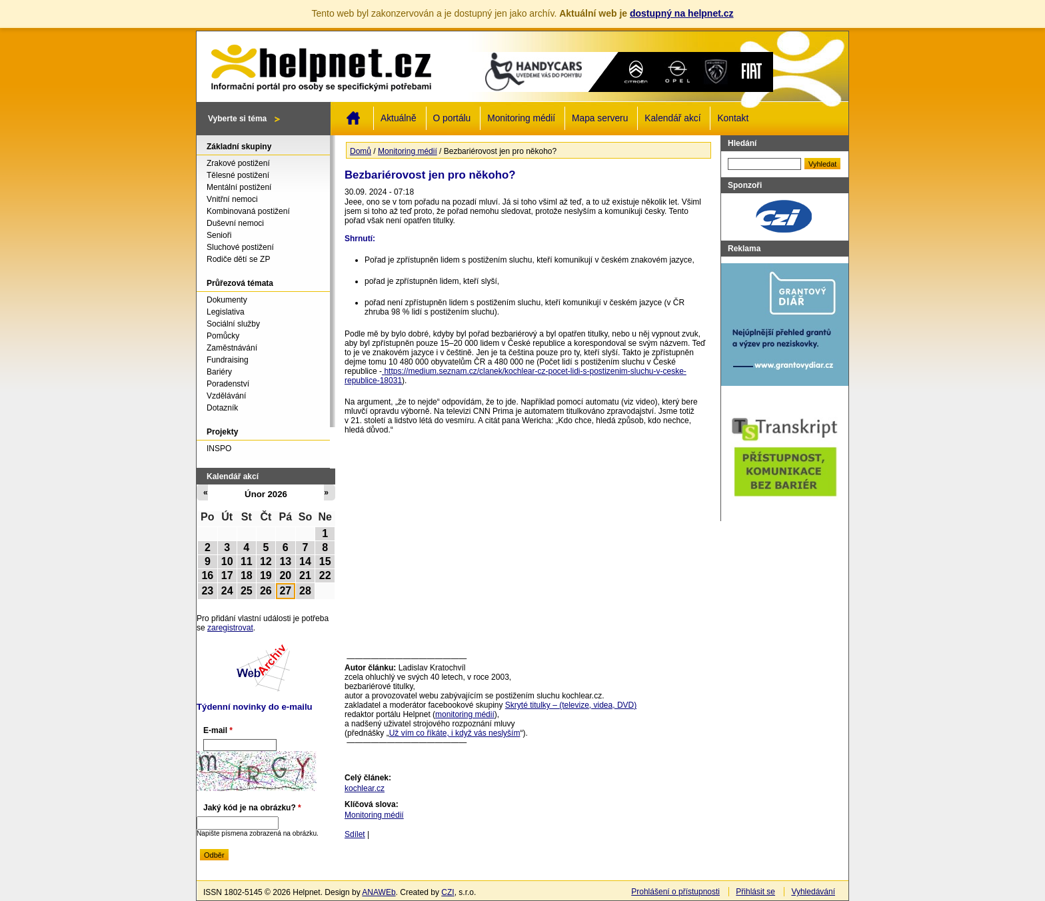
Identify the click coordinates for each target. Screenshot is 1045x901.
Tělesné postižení (238, 175)
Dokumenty (227, 300)
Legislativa (226, 312)
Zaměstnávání (232, 348)
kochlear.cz (365, 788)
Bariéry (219, 372)
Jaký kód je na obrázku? (252, 807)
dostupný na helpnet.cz (682, 13)
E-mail (218, 730)
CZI (447, 892)
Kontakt (732, 118)
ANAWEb (378, 892)
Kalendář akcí (672, 118)
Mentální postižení (239, 187)
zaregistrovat (230, 627)
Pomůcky (223, 336)
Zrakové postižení (238, 163)
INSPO (219, 448)
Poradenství (228, 384)
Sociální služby (233, 324)
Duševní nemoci (235, 223)
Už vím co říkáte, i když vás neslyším (455, 733)
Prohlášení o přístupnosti (675, 891)
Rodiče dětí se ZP (238, 259)
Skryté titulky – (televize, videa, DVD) (570, 705)
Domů (353, 118)
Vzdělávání (226, 396)
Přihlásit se (755, 891)
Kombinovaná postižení (248, 211)
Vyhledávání (813, 891)
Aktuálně (399, 118)
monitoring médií (465, 714)
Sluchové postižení (240, 247)
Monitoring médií (521, 118)
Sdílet (355, 834)
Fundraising (228, 360)
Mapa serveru (600, 118)
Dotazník (222, 408)
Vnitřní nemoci (232, 199)
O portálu (452, 118)
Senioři (219, 235)
